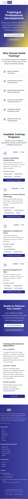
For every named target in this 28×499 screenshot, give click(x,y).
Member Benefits (14, 39)
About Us (3, 432)
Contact (3, 466)
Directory (3, 462)
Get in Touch (14, 396)
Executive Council (5, 453)
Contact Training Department (14, 325)
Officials (3, 455)
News (2, 438)
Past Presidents (5, 449)
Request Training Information (14, 35)
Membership (4, 434)
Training (3, 440)
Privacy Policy (8, 494)
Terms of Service (18, 494)
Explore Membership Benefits (14, 330)
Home (3, 429)
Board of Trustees (6, 451)
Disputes (3, 464)
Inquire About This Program (14, 180)
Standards (4, 436)
